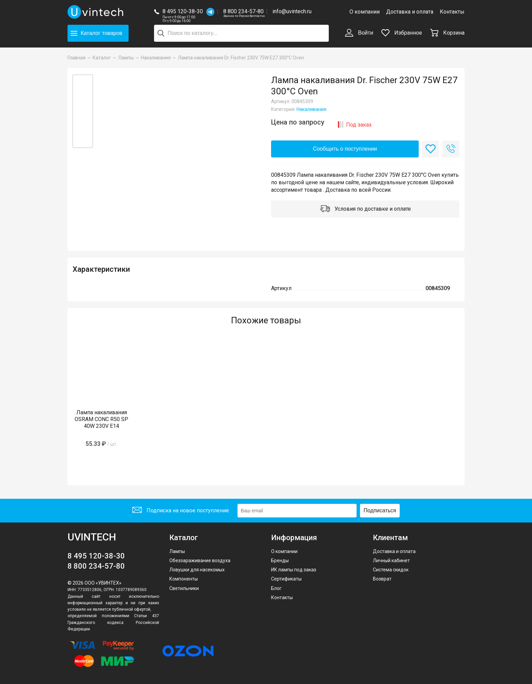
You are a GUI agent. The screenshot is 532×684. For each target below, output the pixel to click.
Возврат (382, 579)
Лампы (177, 551)
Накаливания (311, 109)
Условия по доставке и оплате (365, 209)
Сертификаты (286, 579)
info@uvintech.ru (291, 11)
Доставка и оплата (409, 11)
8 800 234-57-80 (244, 11)
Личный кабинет (391, 560)
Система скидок (390, 569)
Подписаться (380, 510)
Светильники (184, 588)
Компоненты (183, 579)
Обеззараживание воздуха (199, 560)
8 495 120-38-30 (183, 11)
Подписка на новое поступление (180, 511)
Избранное (401, 33)
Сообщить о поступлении (345, 149)
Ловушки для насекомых (197, 569)
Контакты (452, 11)
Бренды (280, 560)
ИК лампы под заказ (293, 569)
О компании (364, 11)
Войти (359, 33)
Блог (276, 588)
